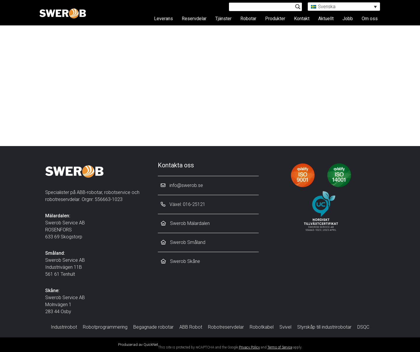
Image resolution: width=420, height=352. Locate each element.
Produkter (275, 18)
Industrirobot (64, 327)
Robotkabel (262, 327)
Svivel (285, 327)
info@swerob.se (182, 185)
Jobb (347, 18)
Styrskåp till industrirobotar (324, 327)
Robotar (248, 18)
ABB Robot (190, 327)
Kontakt (301, 18)
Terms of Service (279, 347)
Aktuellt (326, 18)
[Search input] (262, 7)
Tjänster (223, 18)
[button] (344, 6)
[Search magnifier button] (298, 7)
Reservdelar (194, 18)
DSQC (363, 327)
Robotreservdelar (226, 327)
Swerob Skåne (180, 261)
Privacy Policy (249, 347)
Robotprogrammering (105, 327)
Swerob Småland (183, 242)
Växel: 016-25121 (183, 204)
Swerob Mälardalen (185, 223)
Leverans (163, 18)
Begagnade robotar (153, 327)
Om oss (370, 18)
